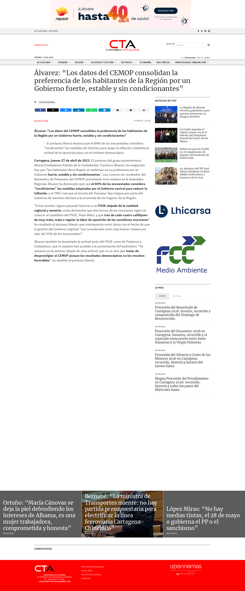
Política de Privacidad (92, 567)
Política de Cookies (91, 574)
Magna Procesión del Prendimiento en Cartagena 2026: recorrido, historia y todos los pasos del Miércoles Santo (181, 384)
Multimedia (163, 62)
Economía (145, 62)
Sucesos (53, 31)
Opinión (64, 62)
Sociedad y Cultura (103, 62)
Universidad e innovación (191, 62)
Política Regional (47, 102)
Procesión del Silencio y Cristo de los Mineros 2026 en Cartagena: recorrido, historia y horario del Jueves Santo (182, 360)
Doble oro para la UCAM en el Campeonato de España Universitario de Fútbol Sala (194, 153)
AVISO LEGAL (87, 570)
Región (80, 62)
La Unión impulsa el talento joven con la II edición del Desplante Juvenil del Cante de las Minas (194, 135)
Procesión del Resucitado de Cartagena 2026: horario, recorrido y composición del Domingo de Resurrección (182, 313)
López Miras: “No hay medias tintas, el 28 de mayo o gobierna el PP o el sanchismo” (203, 518)
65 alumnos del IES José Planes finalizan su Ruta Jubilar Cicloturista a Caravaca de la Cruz (194, 173)
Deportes (128, 62)
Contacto (86, 578)
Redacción (41, 120)
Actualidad (40, 31)
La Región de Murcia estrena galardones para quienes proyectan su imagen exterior (195, 112)
